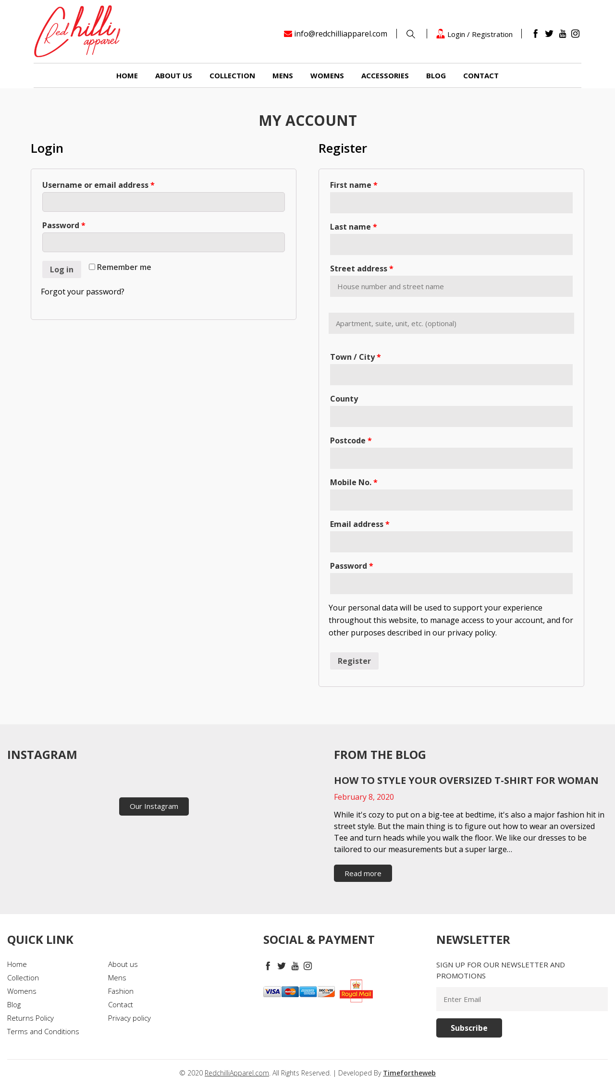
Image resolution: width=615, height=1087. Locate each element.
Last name (353, 227)
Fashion (121, 991)
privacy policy (471, 632)
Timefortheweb (409, 1072)
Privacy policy (129, 1018)
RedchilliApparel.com (237, 1072)
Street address (362, 268)
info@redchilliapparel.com (340, 33)
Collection (232, 75)
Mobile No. (354, 482)
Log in (62, 269)
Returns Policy (30, 1018)
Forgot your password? (82, 291)
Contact (481, 75)
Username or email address (98, 185)
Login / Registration (474, 33)
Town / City (355, 357)
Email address (360, 524)
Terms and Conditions (43, 1031)
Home (127, 75)
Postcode (351, 440)
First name (354, 185)
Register (354, 661)
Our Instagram (154, 806)
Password (64, 225)
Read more (362, 873)
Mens (282, 75)
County (344, 398)
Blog (436, 75)
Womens (327, 75)
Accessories (385, 75)
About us (173, 75)
